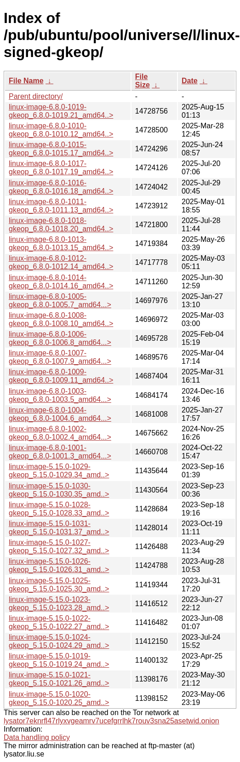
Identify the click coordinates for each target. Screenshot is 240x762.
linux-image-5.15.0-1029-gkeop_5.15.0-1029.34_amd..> (59, 471)
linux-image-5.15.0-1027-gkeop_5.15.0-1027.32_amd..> (59, 547)
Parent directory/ (36, 96)
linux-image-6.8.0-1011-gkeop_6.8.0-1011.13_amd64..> (61, 206)
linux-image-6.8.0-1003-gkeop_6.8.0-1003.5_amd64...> (60, 395)
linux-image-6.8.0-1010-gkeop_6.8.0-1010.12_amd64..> (61, 130)
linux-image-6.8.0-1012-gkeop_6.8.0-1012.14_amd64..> (61, 262)
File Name (26, 81)
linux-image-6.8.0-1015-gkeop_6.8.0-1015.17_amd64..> (61, 149)
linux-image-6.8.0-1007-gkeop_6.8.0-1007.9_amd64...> (60, 357)
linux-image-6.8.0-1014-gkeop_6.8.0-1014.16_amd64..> (61, 282)
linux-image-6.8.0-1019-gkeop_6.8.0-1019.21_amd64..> (61, 111)
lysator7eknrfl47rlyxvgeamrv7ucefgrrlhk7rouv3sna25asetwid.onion (111, 721)
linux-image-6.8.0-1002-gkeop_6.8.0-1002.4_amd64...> (60, 433)
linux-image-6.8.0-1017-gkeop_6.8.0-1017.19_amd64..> (61, 168)
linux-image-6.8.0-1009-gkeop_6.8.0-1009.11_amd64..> (61, 376)
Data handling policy (37, 737)
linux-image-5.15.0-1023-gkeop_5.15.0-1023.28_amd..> (59, 604)
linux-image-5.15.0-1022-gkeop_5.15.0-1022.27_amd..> (59, 622)
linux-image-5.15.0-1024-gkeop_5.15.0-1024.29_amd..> (59, 641)
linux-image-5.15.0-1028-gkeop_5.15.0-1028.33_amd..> (59, 509)
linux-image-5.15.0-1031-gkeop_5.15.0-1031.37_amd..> (59, 528)
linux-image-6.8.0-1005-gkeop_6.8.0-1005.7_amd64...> (60, 300)
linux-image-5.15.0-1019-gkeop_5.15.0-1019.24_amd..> (59, 660)
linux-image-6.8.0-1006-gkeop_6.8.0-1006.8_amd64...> (60, 338)
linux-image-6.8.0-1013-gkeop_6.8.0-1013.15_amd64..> (61, 243)
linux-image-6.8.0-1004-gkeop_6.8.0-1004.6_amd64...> (60, 414)
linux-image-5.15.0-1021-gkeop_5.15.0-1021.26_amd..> (59, 679)
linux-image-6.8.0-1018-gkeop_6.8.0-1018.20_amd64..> (61, 225)
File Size (142, 81)
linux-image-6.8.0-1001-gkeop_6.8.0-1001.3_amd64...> (60, 452)
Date (190, 81)
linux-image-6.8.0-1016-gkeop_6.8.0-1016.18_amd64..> (61, 187)
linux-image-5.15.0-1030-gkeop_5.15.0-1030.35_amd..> (59, 490)
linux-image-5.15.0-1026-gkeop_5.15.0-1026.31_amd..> (59, 565)
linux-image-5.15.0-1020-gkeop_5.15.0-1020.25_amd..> (59, 698)
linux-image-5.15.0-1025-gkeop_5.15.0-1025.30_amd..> (59, 585)
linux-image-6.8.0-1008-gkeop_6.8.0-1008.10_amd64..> (61, 319)
